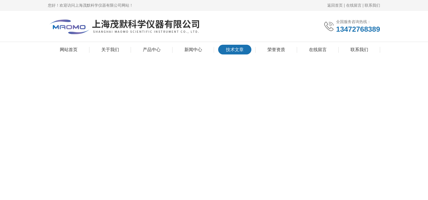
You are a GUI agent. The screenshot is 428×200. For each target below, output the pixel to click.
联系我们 (372, 5)
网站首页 (69, 49)
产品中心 (152, 49)
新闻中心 (193, 49)
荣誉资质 (276, 49)
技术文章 (235, 49)
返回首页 (335, 5)
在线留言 (354, 5)
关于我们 (110, 49)
